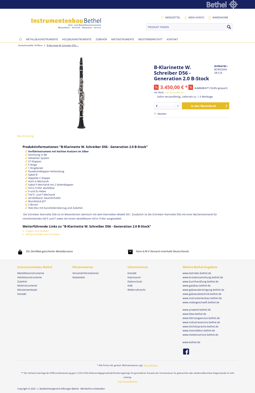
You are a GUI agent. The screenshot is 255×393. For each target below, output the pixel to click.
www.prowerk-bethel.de (197, 309)
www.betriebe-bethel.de (197, 273)
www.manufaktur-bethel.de (199, 330)
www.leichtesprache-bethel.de (200, 326)
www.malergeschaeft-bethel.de (201, 302)
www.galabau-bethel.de (197, 285)
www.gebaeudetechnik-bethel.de (202, 294)
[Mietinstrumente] (122, 39)
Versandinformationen (85, 273)
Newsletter (78, 277)
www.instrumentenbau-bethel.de (202, 298)
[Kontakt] (172, 39)
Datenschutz (135, 281)
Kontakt (132, 273)
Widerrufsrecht (136, 289)
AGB (130, 285)
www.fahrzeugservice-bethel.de (201, 318)
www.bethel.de (191, 342)
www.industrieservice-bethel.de (201, 322)
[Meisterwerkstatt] (150, 39)
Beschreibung (25, 136)
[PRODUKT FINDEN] (189, 26)
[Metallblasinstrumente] (42, 39)
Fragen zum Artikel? (36, 231)
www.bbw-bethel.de (194, 314)
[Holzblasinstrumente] (77, 39)
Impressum (134, 277)
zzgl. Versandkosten (174, 92)
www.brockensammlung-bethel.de (203, 277)
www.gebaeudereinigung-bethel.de (203, 289)
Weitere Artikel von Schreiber (41, 234)
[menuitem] (170, 17)
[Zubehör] (101, 39)
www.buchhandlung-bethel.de (200, 281)
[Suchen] (229, 26)
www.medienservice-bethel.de (200, 334)
